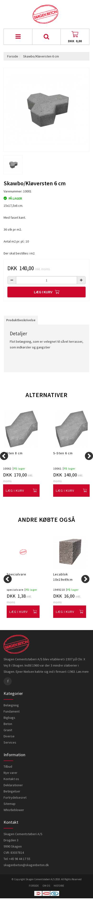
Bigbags (9, 717)
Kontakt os (11, 779)
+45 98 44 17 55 (19, 859)
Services (10, 742)
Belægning (11, 705)
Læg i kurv (46, 292)
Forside (12, 56)
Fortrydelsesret (15, 797)
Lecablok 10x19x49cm (63, 577)
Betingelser (12, 791)
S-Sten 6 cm (63, 453)
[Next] (89, 456)
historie (59, 885)
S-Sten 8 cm (13, 453)
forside (34, 885)
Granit (8, 730)
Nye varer (10, 773)
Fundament (12, 711)
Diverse (9, 736)
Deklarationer (13, 785)
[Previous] (4, 456)
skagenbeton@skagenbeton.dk (26, 865)
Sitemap (10, 804)
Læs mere (82, 672)
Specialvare (16, 574)
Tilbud (8, 766)
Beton (8, 724)
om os (46, 885)
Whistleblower (14, 810)
